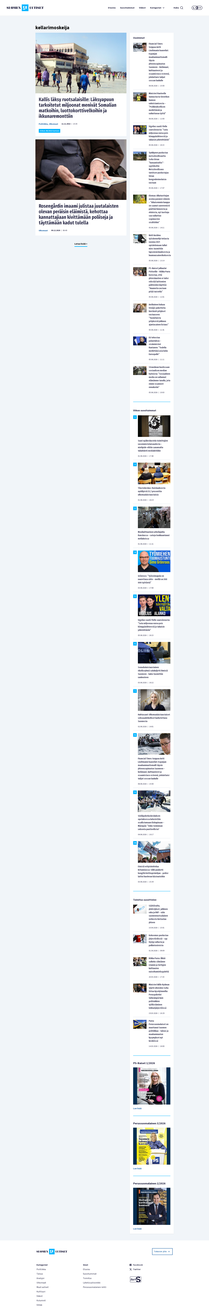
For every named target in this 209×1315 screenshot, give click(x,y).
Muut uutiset (43, 1287)
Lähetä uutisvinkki (91, 1282)
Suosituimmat (127, 7)
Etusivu (112, 7)
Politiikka (43, 124)
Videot (142, 7)
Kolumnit (41, 1300)
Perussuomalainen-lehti (94, 1287)
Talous (40, 1273)
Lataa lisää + (80, 243)
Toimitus (87, 1278)
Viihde (39, 1305)
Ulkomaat (53, 124)
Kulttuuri (41, 1291)
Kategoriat (157, 7)
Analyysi (40, 1278)
